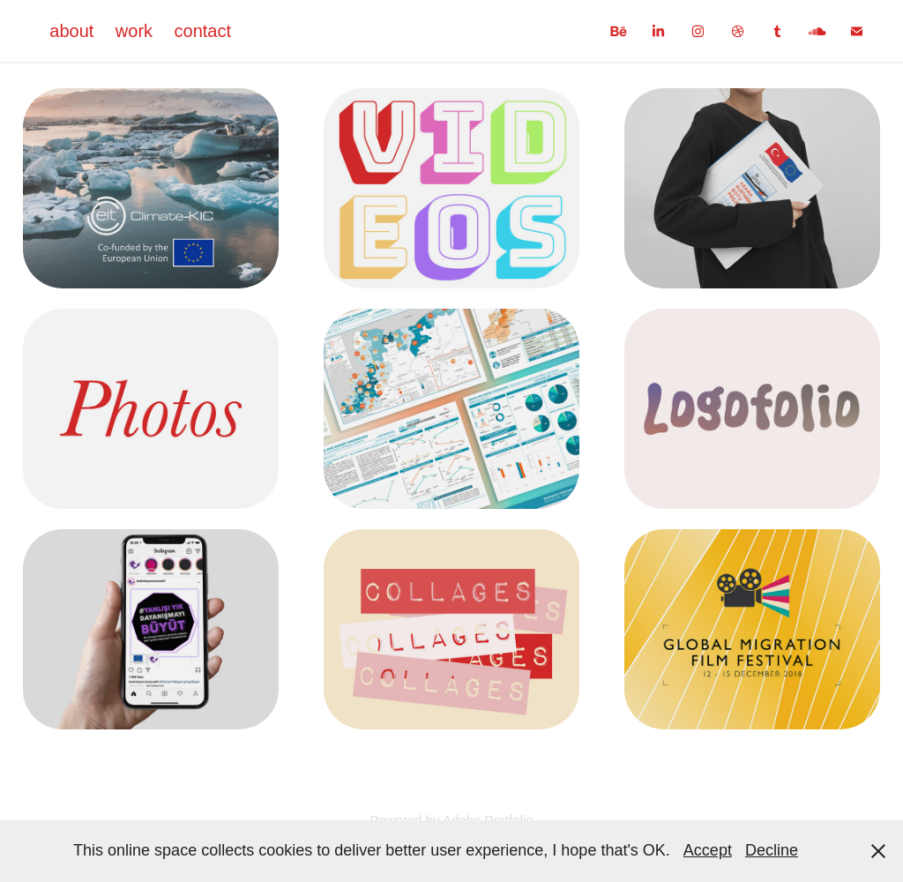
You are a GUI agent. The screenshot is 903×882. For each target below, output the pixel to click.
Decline (771, 850)
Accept (707, 850)
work (134, 31)
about (71, 31)
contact (203, 31)
